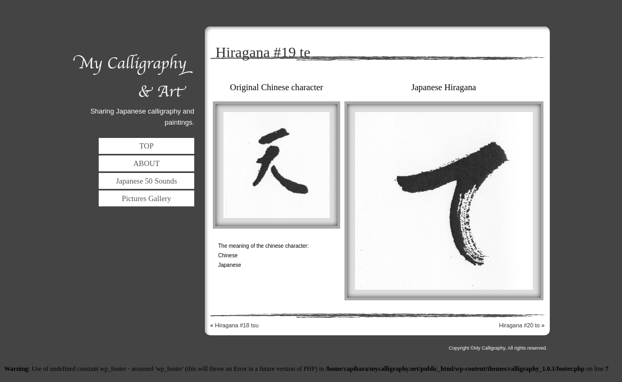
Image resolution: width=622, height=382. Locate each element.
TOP (147, 146)
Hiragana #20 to (519, 325)
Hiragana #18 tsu (236, 325)
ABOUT (146, 163)
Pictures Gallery (146, 198)
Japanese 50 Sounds (146, 181)
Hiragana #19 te (262, 52)
